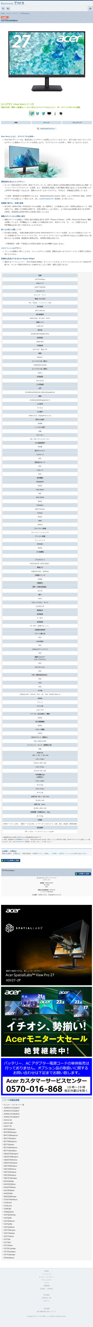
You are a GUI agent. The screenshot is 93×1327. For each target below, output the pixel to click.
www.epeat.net (47, 199)
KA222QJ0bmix (10, 1184)
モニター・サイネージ (12, 13)
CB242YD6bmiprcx (11, 1157)
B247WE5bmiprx (10, 1132)
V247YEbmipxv (9, 1230)
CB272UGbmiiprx (10, 1178)
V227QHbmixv (9, 1221)
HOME (3, 13)
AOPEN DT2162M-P (11, 1111)
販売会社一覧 (46, 1298)
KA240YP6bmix (10, 1187)
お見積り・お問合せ (46, 1289)
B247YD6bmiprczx (11, 1135)
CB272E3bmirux (10, 1169)
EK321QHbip (9, 1181)
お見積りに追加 (84, 874)
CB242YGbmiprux (10, 1163)
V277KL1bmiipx (10, 1248)
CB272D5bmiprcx (10, 1166)
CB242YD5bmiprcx (11, 1154)
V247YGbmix (9, 1236)
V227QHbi (8, 1218)
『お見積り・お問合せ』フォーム (61, 853)
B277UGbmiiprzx (10, 1151)
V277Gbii (7, 1242)
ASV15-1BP (8, 1123)
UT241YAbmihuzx (10, 1199)
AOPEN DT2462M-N (11, 1114)
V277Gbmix (8, 1245)
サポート (47, 1301)
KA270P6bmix (9, 1190)
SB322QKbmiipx (10, 1196)
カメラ (46, 1283)
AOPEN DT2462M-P (11, 1117)
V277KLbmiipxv (10, 1252)
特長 (15, 122)
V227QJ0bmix (9, 1227)
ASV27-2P (8, 1126)
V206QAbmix (9, 1212)
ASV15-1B (8, 1120)
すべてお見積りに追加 (11, 860)
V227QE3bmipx (10, 1215)
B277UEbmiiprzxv (10, 1147)
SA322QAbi (8, 1193)
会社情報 (47, 1308)
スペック (46, 122)
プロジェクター (46, 1280)
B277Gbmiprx (9, 1144)
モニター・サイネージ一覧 (14, 1105)
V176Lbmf (8, 1203)
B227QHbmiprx (9, 1129)
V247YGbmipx (9, 1233)
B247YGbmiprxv (10, 1138)
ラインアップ (77, 122)
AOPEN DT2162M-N (11, 1108)
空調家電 (47, 1286)
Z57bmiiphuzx (9, 1258)
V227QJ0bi (8, 1224)
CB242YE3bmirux (10, 1160)
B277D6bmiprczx (10, 1141)
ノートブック (46, 1274)
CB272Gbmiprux (10, 1172)
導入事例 (47, 1295)
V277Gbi (7, 1239)
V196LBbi (7, 1209)
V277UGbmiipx (9, 1255)
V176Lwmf (8, 1206)
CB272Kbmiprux (10, 1175)
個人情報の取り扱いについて (46, 1311)
